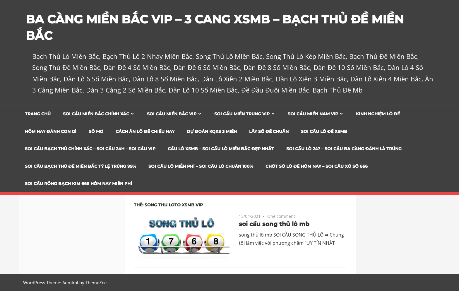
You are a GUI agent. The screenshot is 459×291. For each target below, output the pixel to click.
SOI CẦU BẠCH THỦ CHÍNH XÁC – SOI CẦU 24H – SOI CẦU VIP (90, 148)
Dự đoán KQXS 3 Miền (212, 131)
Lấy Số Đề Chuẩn (269, 131)
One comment (281, 216)
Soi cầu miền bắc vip (171, 114)
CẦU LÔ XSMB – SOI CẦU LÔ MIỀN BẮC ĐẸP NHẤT (221, 148)
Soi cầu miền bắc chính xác (96, 114)
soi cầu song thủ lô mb (274, 223)
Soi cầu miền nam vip (313, 114)
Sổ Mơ (96, 131)
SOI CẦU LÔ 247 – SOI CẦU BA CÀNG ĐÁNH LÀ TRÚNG (344, 148)
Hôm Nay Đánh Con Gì (50, 131)
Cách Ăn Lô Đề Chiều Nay (145, 131)
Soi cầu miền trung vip (242, 114)
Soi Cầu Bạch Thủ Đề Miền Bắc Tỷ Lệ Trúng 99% (80, 166)
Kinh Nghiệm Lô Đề (378, 114)
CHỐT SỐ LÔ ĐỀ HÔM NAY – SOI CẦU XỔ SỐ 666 (317, 166)
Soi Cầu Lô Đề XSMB (324, 131)
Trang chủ (38, 114)
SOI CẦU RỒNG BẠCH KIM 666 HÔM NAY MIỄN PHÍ (78, 183)
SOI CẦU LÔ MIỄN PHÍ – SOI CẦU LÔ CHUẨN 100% (200, 166)
